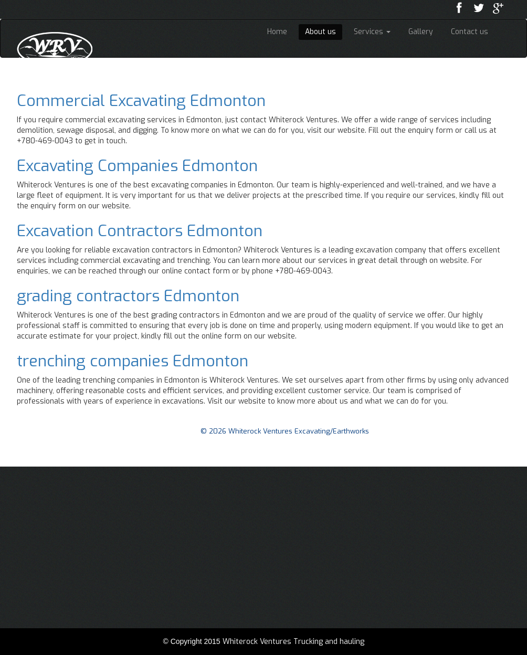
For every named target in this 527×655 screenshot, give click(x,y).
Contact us (469, 32)
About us (320, 32)
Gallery (420, 32)
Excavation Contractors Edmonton (139, 230)
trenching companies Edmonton (132, 361)
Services (372, 32)
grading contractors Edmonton (128, 296)
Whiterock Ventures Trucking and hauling (293, 642)
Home (277, 32)
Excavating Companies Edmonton (137, 165)
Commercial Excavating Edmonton (141, 100)
